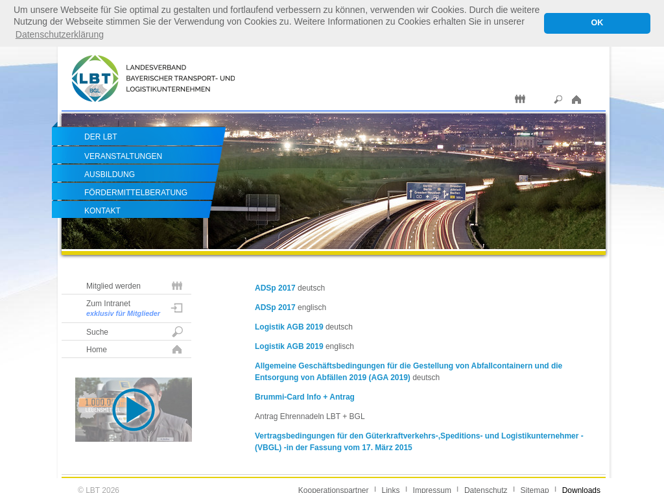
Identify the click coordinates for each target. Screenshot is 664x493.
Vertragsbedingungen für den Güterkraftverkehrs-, (347, 435)
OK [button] (597, 22)
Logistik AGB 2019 (289, 326)
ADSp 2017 (275, 287)
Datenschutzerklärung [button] (60, 34)
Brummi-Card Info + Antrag (305, 396)
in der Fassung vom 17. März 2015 (349, 446)
